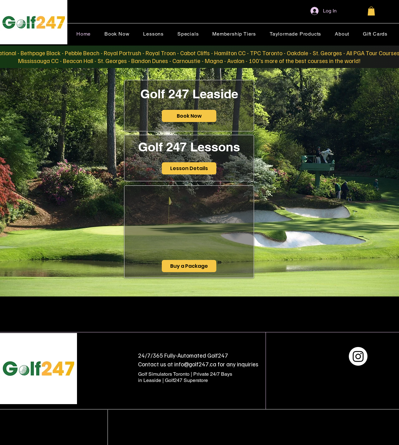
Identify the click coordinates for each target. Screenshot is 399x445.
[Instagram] (358, 356)
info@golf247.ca (195, 364)
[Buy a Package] (189, 266)
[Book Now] (189, 116)
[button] (371, 11)
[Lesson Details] (189, 168)
